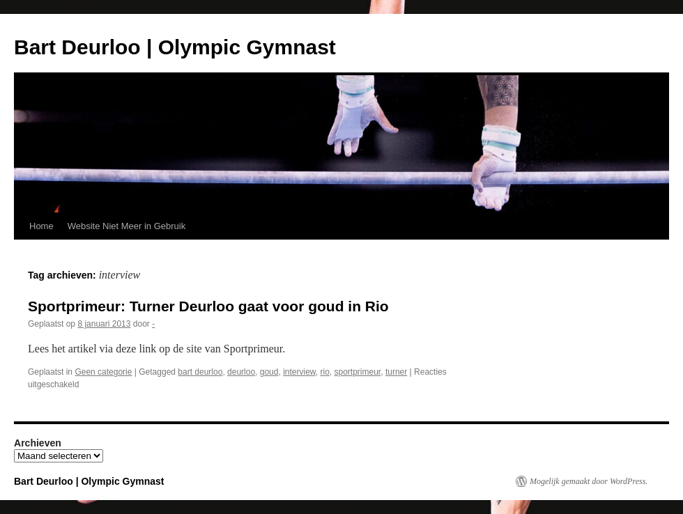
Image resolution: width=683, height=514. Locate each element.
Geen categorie (103, 372)
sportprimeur (358, 372)
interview (299, 372)
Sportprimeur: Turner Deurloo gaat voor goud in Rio (208, 306)
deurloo (241, 372)
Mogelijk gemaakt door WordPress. (588, 481)
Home (41, 226)
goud (269, 372)
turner (396, 372)
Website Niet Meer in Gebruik (127, 226)
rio (324, 372)
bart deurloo (200, 372)
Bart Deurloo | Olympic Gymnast (175, 47)
